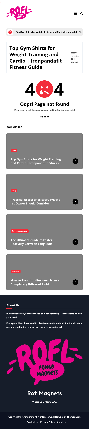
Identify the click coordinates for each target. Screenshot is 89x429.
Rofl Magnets (44, 393)
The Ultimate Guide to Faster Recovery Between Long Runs (31, 242)
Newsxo (59, 416)
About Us (61, 422)
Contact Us (32, 422)
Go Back (44, 116)
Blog (14, 150)
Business (15, 271)
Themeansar (73, 416)
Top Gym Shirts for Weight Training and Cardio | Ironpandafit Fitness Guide (36, 163)
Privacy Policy (47, 422)
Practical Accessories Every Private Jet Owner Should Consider (35, 201)
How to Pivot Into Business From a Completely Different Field (35, 282)
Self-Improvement (19, 231)
